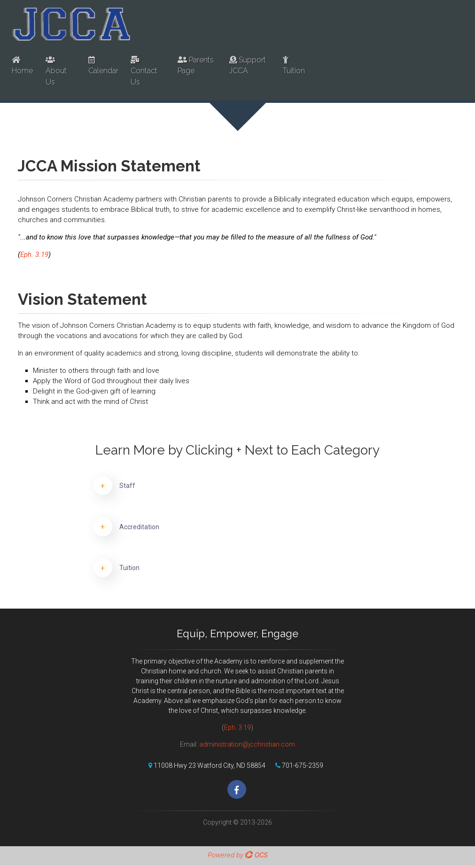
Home (22, 65)
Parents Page (196, 65)
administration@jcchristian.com (247, 744)
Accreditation (139, 527)
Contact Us (144, 71)
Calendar (103, 65)
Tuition (294, 65)
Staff (127, 485)
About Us (56, 71)
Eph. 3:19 (34, 254)
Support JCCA (247, 65)
